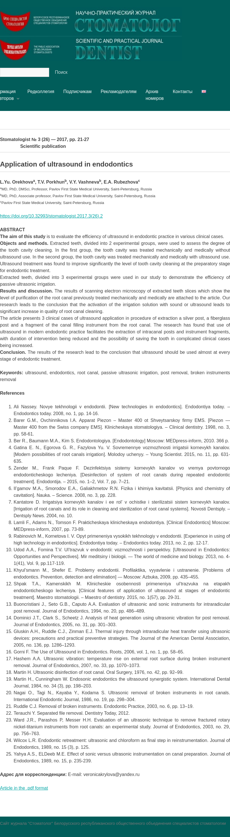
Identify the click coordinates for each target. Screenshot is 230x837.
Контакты (183, 91)
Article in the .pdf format (24, 788)
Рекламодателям (118, 91)
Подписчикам (77, 91)
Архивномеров (155, 95)
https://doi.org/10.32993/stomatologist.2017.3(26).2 (51, 216)
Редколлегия (40, 91)
